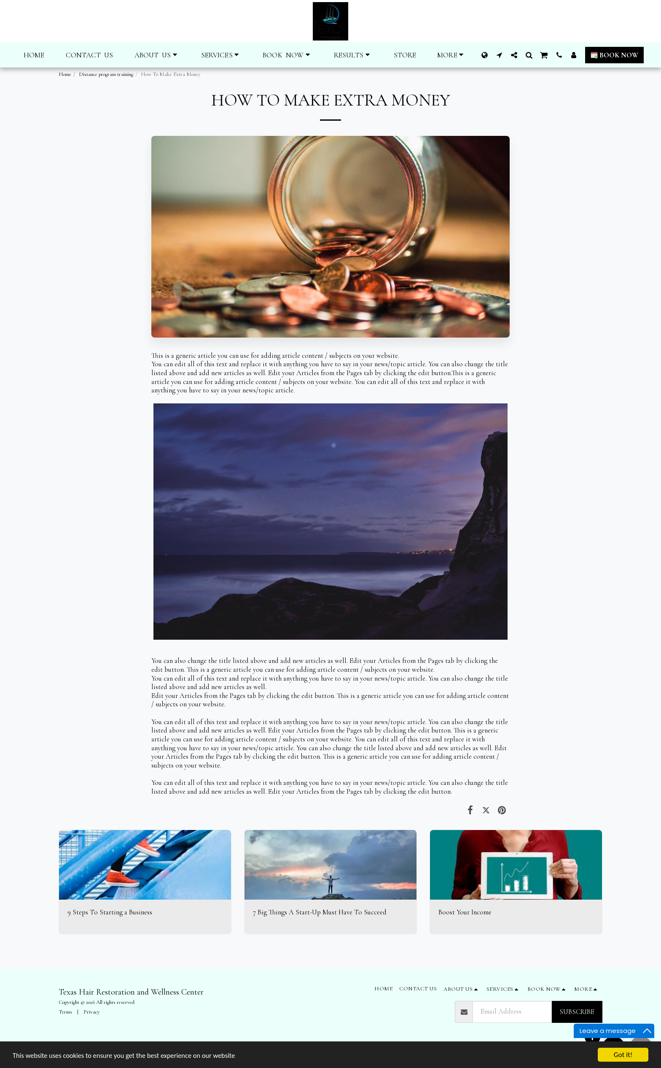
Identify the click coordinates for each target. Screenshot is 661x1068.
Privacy (91, 1012)
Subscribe (576, 1012)
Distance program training (106, 74)
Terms (65, 1012)
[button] (157, 55)
